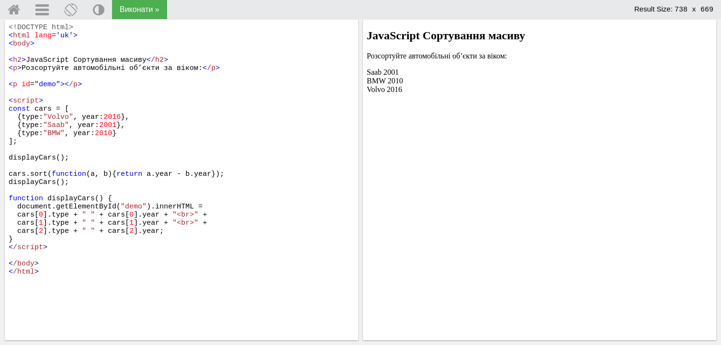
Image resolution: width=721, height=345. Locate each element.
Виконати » (139, 9)
